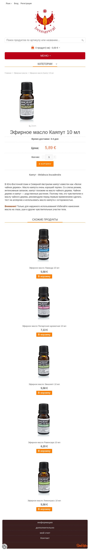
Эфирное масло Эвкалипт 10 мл (44, 384)
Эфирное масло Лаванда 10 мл (44, 268)
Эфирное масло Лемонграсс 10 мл (44, 500)
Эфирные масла (20, 73)
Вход (16, 3)
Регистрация (26, 3)
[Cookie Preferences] (4, 546)
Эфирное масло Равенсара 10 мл (44, 442)
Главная (8, 73)
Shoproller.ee (82, 545)
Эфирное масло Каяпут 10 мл (42, 73)
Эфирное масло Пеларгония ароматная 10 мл (44, 326)
